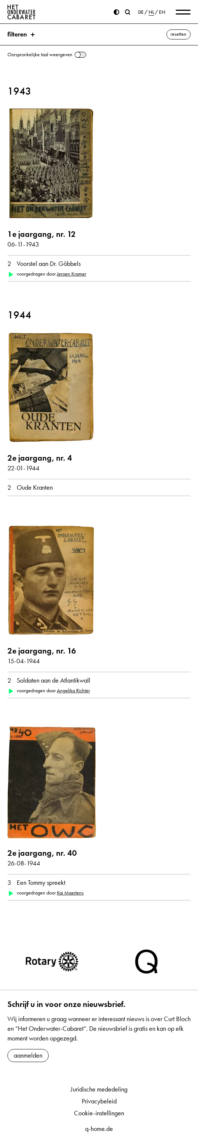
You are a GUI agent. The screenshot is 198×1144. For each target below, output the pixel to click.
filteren (17, 34)
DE (141, 12)
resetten (178, 34)
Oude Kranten (35, 487)
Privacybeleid (99, 1101)
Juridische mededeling (99, 1089)
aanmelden (28, 1055)
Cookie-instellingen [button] (99, 1113)
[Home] (21, 11)
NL (151, 12)
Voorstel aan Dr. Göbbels (49, 264)
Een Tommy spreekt (41, 882)
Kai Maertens (70, 893)
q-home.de (99, 1129)
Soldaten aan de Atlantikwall (53, 680)
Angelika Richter (73, 690)
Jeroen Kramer (71, 274)
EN (162, 12)
